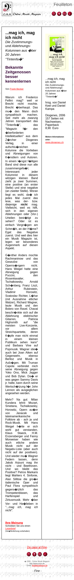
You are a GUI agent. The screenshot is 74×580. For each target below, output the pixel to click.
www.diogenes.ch (54, 142)
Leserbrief (10, 528)
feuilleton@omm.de (39, 565)
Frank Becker (17, 89)
